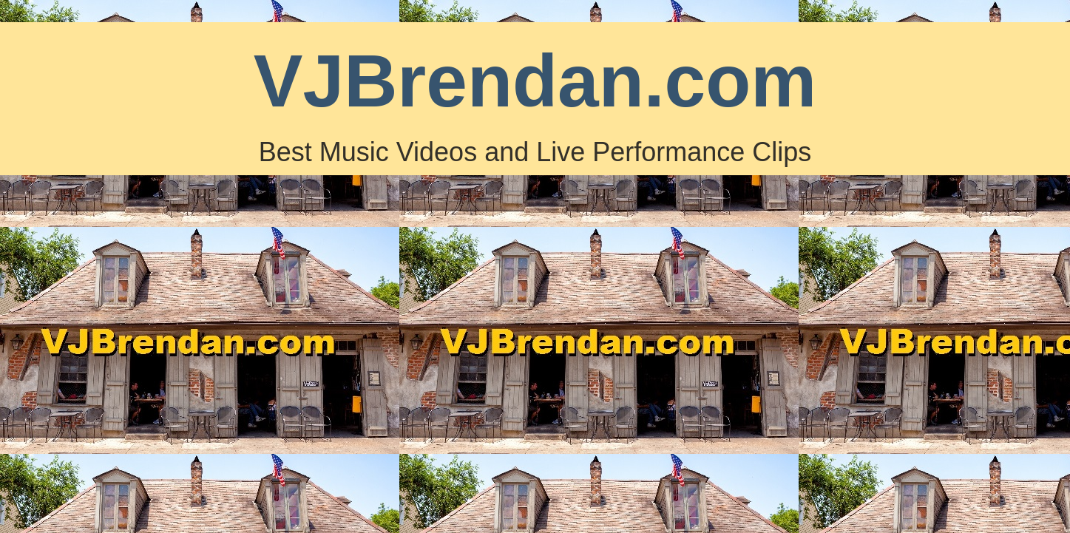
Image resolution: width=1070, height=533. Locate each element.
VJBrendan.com (535, 80)
